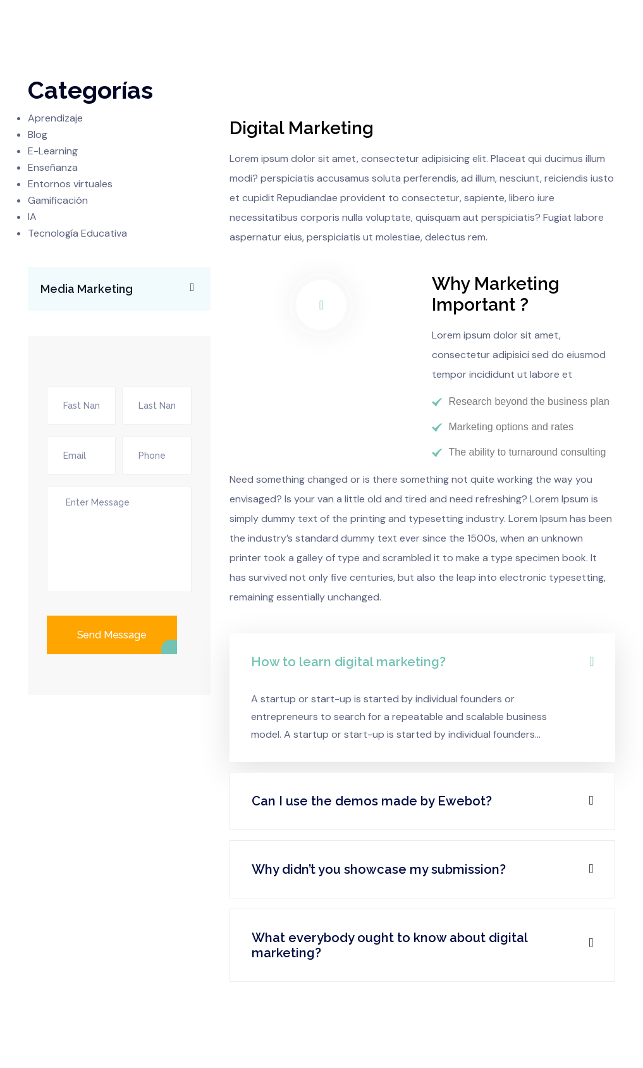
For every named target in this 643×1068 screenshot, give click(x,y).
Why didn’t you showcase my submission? (379, 869)
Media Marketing (123, 287)
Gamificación (58, 200)
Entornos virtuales (70, 183)
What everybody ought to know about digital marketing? (389, 945)
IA (32, 216)
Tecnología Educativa (77, 233)
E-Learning (53, 151)
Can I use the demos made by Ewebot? (372, 801)
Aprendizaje (55, 118)
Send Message (112, 635)
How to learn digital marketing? (348, 661)
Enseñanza (53, 167)
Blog (37, 134)
